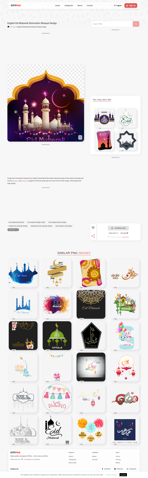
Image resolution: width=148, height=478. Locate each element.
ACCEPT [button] (123, 475)
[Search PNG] (112, 24)
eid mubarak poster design (57, 222)
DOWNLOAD (118, 228)
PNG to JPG (72, 463)
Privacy (118, 459)
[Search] (136, 24)
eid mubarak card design (64, 226)
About (79, 5)
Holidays (25, 181)
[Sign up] (130, 5)
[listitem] (106, 469)
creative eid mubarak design (18, 226)
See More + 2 (13, 229)
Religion (15, 181)
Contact (90, 5)
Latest (57, 5)
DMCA (118, 463)
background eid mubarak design (41, 226)
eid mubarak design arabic (36, 222)
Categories (68, 5)
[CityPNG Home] (16, 5)
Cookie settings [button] (111, 475)
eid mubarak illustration (16, 222)
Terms (118, 456)
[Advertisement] (45, 48)
